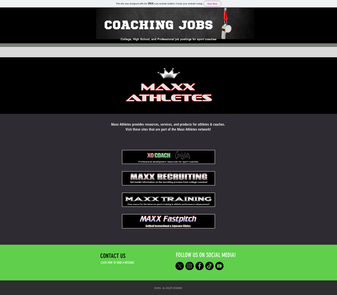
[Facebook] (199, 266)
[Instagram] (189, 266)
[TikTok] (209, 266)
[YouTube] (219, 266)
